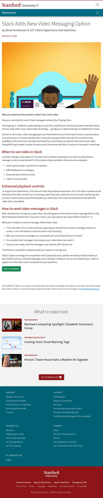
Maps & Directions (42, 482)
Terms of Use (21, 486)
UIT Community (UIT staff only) (68, 445)
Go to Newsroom (51, 377)
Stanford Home (23, 482)
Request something (62, 400)
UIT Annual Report (14, 442)
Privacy (32, 486)
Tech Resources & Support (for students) (72, 416)
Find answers (59, 396)
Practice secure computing (18, 404)
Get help (57, 404)
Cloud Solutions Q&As (16, 400)
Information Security (35, 337)
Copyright (41, 486)
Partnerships (31, 320)
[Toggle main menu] (97, 4)
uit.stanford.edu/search (89, 289)
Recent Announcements (64, 434)
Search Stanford (61, 482)
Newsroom (9, 12)
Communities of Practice (65, 442)
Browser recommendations (66, 412)
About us (10, 430)
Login (8, 459)
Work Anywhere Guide (16, 408)
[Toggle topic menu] (97, 12)
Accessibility (82, 486)
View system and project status (67, 408)
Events (56, 438)
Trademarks (52, 486)
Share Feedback (11, 268)
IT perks (10, 412)
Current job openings (16, 438)
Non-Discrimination (67, 486)
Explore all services (15, 396)
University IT (20, 5)
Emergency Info (79, 482)
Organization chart (15, 434)
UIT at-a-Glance (13, 445)
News (56, 430)
